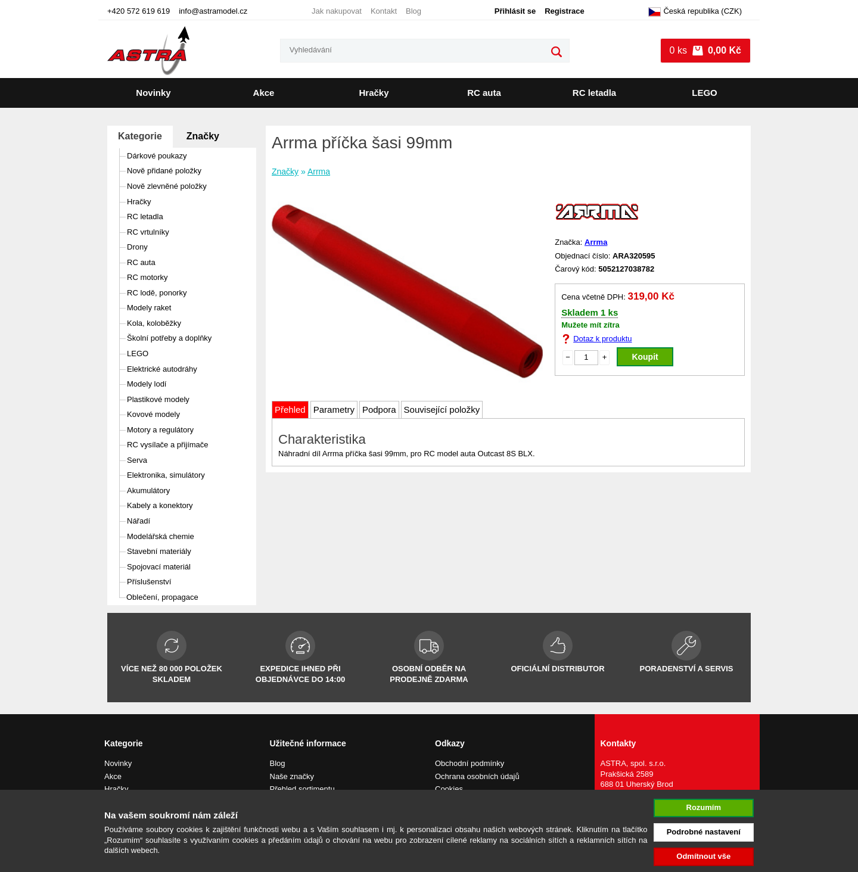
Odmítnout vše (703, 856)
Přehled (290, 409)
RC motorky (147, 277)
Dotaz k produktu (602, 338)
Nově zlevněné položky (167, 186)
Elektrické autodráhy (162, 369)
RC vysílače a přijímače (168, 444)
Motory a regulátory (160, 429)
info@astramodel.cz (213, 11)
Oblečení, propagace (162, 597)
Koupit (645, 357)
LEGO (704, 93)
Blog (413, 11)
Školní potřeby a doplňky (169, 338)
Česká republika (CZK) (695, 12)
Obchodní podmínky (469, 763)
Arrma (318, 171)
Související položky (442, 409)
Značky (202, 136)
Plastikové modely (158, 399)
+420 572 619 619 (138, 11)
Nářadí (138, 520)
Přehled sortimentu (302, 788)
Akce (264, 93)
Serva (137, 460)
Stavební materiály (159, 551)
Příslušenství (149, 581)
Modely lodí (146, 383)
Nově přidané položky (164, 170)
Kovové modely (153, 414)
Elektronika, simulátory (166, 475)
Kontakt (384, 11)
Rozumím (704, 807)
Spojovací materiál (159, 566)
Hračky (373, 93)
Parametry (334, 409)
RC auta (484, 93)
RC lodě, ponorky (156, 292)
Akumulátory (148, 490)
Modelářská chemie (160, 536)
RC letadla (594, 93)
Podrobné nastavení (704, 831)
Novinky (153, 93)
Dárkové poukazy (156, 155)
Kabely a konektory (160, 505)
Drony (137, 246)
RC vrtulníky (148, 232)
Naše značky (292, 776)
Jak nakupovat (337, 11)
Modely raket (149, 307)
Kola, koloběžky (154, 323)
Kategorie (140, 136)
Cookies (449, 788)
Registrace (564, 11)
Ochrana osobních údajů (477, 776)
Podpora (379, 409)
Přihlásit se (515, 11)
